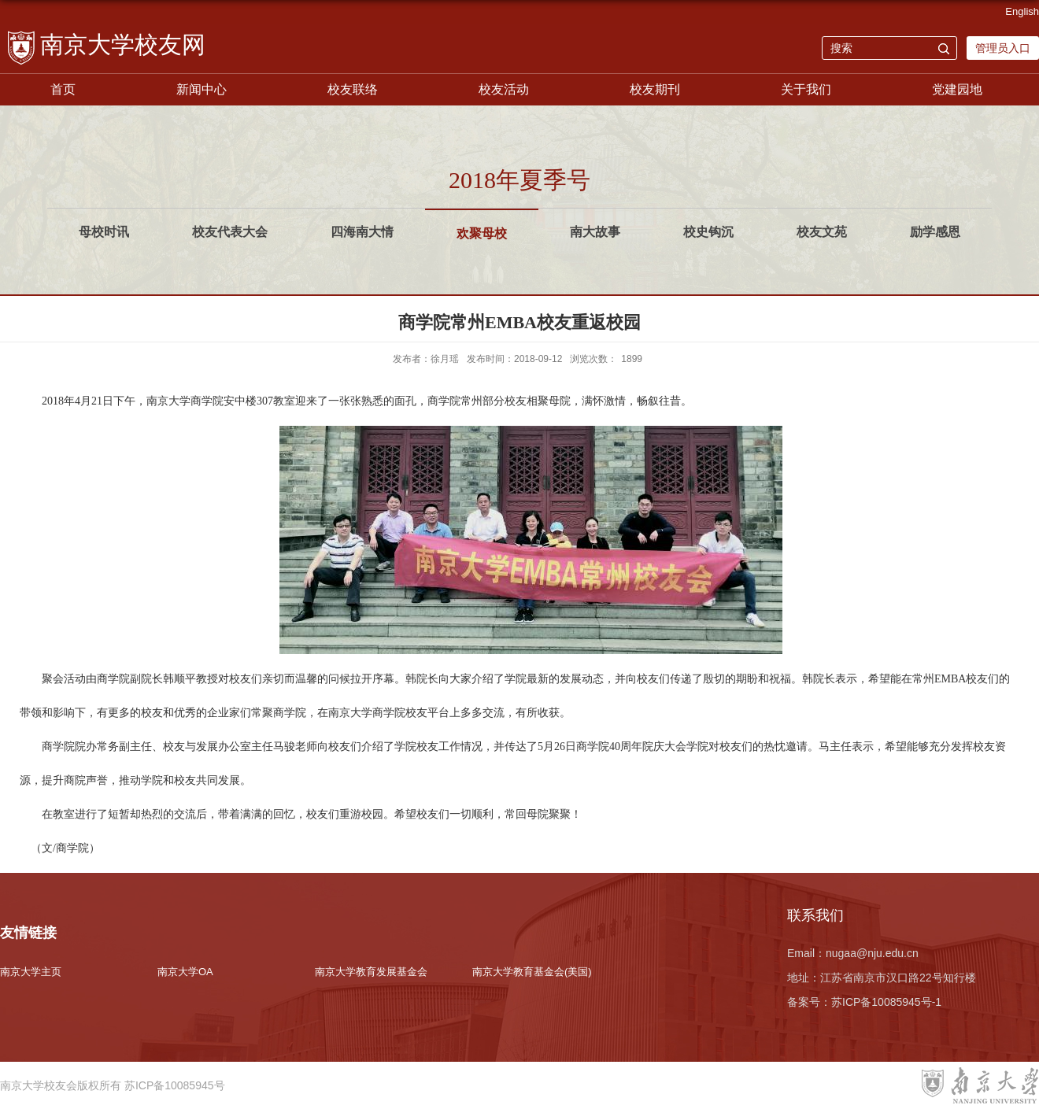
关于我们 (806, 89)
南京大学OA (185, 972)
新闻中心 (201, 89)
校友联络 (352, 89)
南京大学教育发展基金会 (371, 972)
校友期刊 (655, 89)
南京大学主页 (30, 972)
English (1022, 11)
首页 (63, 89)
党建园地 (957, 89)
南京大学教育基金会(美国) (532, 972)
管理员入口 (1002, 48)
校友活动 (504, 89)
